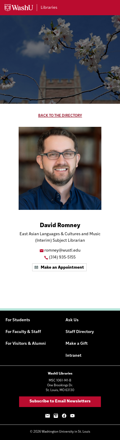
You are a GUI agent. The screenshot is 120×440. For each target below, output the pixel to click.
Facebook (64, 415)
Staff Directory (80, 332)
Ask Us (72, 320)
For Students (18, 320)
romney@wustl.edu (62, 250)
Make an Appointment (62, 267)
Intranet (73, 356)
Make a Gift (77, 344)
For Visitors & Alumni (26, 344)
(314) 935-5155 (62, 257)
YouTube (72, 415)
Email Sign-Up (47, 415)
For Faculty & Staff (23, 332)
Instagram (56, 415)
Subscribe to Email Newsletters (60, 401)
